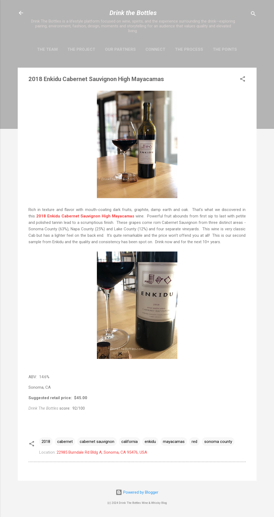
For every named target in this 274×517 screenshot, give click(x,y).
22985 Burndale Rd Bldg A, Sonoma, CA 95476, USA (102, 452)
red (194, 441)
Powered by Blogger (137, 492)
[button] (242, 80)
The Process (189, 49)
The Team (47, 49)
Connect (155, 49)
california (129, 441)
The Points (225, 49)
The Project (81, 49)
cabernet (65, 441)
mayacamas (174, 441)
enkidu (150, 441)
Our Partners (120, 49)
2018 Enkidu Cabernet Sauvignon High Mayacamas (85, 216)
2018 (46, 441)
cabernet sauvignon (97, 441)
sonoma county (218, 441)
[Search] (253, 14)
